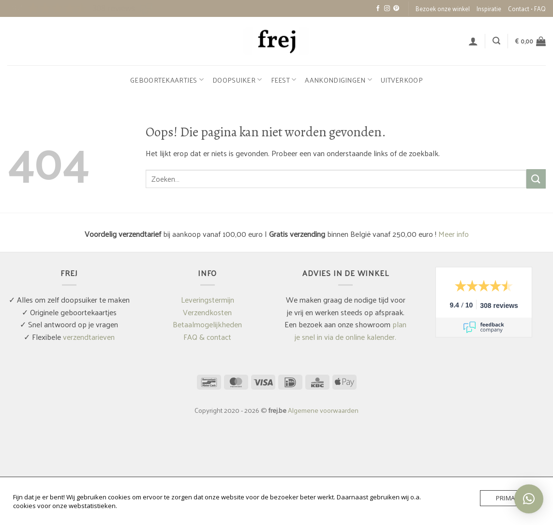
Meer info (453, 234)
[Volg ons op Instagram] (387, 8)
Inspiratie (489, 8)
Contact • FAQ (527, 8)
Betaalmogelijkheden (207, 324)
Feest (284, 79)
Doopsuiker (237, 79)
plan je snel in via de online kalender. (350, 330)
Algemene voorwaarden (323, 410)
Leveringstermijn (207, 299)
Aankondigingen (338, 79)
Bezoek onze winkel (443, 8)
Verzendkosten (207, 312)
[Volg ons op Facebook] (378, 8)
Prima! (506, 498)
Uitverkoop (402, 79)
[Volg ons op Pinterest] (396, 8)
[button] (473, 41)
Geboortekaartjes (167, 79)
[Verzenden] (536, 178)
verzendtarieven (89, 337)
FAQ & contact (207, 337)
